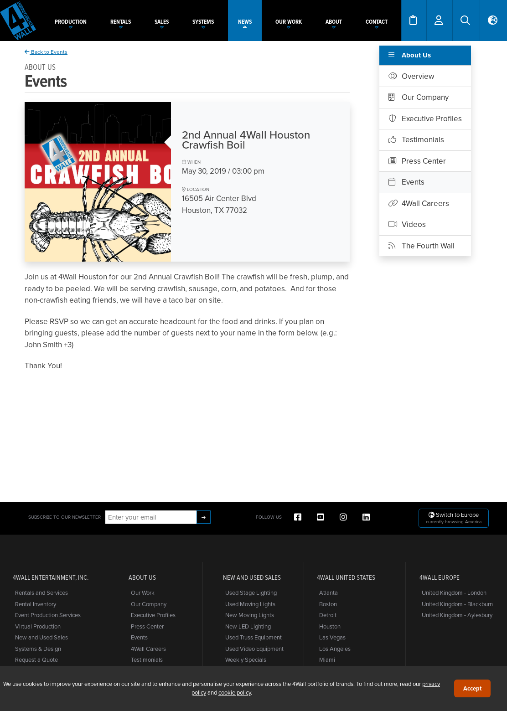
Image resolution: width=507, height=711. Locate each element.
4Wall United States (346, 577)
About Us (409, 55)
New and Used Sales (41, 637)
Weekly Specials (245, 659)
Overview (411, 76)
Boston (328, 604)
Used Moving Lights (250, 604)
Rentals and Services (41, 592)
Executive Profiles (425, 118)
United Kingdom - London (454, 592)
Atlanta (328, 592)
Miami (327, 659)
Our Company (418, 97)
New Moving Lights (249, 615)
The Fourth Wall (421, 245)
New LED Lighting (248, 626)
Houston (330, 626)
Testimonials (416, 139)
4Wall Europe (439, 577)
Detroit (327, 615)
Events (406, 181)
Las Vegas (332, 637)
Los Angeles (335, 648)
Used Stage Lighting (251, 592)
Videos (407, 224)
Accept (472, 688)
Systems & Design (38, 648)
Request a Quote (36, 659)
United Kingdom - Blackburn (457, 604)
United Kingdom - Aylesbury (457, 615)
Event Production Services (48, 615)
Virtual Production (38, 626)
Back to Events (46, 52)
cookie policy (234, 692)
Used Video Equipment (254, 648)
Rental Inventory (35, 604)
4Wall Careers (418, 203)
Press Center (417, 160)
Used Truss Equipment (253, 637)
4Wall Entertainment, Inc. (50, 577)
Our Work (143, 592)
